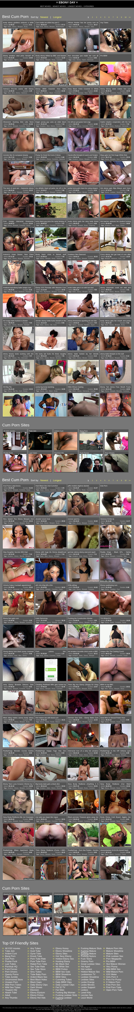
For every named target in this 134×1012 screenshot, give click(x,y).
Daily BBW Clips (64, 982)
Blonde (85, 192)
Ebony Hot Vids (37, 998)
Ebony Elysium (37, 992)
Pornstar (80, 93)
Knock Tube (36, 956)
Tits (19, 358)
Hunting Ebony (63, 961)
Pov (41, 291)
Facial (119, 93)
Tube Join (10, 951)
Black (51, 93)
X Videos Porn (113, 982)
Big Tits (15, 391)
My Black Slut (62, 964)
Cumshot (59, 60)
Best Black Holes (38, 979)
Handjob (59, 192)
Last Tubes (10, 964)
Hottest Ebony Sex (65, 959)
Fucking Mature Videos (88, 951)
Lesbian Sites (87, 979)
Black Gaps (36, 982)
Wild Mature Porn (114, 972)
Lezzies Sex (87, 995)
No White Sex (62, 966)
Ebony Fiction (37, 995)
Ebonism (34, 990)
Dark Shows (36, 987)
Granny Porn (87, 961)
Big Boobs (47, 291)
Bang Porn (10, 956)
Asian (9, 258)
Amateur (75, 26)
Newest (44, 17)
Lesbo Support (88, 987)
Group (28, 225)
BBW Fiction (62, 969)
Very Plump (111, 966)
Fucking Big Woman (65, 992)
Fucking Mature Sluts (91, 948)
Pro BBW (110, 961)
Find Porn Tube (113, 987)
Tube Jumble (11, 977)
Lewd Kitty (86, 992)
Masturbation (60, 26)
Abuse (81, 1006)
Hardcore (24, 93)
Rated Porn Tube (38, 964)
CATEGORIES (89, 6)
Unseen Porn (11, 982)
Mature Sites (112, 953)
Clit (51, 325)
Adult (7, 995)
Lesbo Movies (87, 985)
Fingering (92, 225)
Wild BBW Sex (113, 969)
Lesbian (90, 192)
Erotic (56, 391)
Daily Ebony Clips (39, 985)
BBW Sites (61, 977)
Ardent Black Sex (38, 977)
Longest (57, 17)
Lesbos (84, 990)
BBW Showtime (63, 974)
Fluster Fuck (11, 961)
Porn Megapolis (113, 959)
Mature (57, 722)
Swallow (112, 589)
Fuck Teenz (86, 959)
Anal (41, 26)
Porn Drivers (11, 972)
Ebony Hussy (62, 948)
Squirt (84, 60)
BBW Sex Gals (63, 972)
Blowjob (20, 26)
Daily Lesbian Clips (65, 985)
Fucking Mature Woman (88, 954)
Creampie (57, 93)
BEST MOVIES (45, 6)
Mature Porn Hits (114, 948)
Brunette (26, 192)
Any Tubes (35, 948)
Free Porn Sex (113, 985)
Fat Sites (60, 990)
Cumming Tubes (64, 979)
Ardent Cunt (11, 953)
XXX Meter (111, 974)
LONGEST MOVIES (75, 6)
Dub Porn (9, 959)
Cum (21, 60)
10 (125, 17)
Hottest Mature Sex (90, 972)
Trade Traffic (55, 1006)
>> (130, 17)
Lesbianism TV (88, 974)
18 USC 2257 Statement (69, 1006)
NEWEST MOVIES (59, 6)
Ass (125, 192)
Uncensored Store (14, 979)
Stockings (120, 192)
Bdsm (74, 391)
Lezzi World (86, 998)
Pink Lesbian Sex (114, 956)
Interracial (90, 60)
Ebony (14, 26)
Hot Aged (85, 966)
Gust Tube (35, 951)
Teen (86, 93)
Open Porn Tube (114, 990)
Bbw (13, 93)
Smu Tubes (35, 972)
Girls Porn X (112, 977)
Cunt (55, 325)
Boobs (25, 391)
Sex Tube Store (37, 969)
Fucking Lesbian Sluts (66, 995)
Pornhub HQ (11, 966)
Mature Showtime (114, 951)
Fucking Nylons (88, 956)
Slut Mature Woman (116, 964)
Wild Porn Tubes (13, 985)
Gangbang (27, 589)
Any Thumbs (11, 998)
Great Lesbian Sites (90, 964)
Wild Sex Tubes (12, 987)
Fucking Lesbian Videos (64, 998)
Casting (92, 391)
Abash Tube (11, 992)
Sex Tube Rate (37, 966)
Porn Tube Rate (38, 959)
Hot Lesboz (86, 969)
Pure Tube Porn (38, 961)
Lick (124, 258)
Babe (9, 26)
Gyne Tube (35, 953)
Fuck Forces (11, 969)
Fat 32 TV (60, 987)
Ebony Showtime (64, 951)
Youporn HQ (11, 990)
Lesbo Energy (87, 982)
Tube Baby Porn (38, 974)
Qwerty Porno (12, 974)
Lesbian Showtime (90, 977)
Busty (26, 26)
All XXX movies (12, 948)
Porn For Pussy (113, 979)
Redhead (118, 126)
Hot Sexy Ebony (63, 956)
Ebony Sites (61, 953)
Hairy (92, 26)
